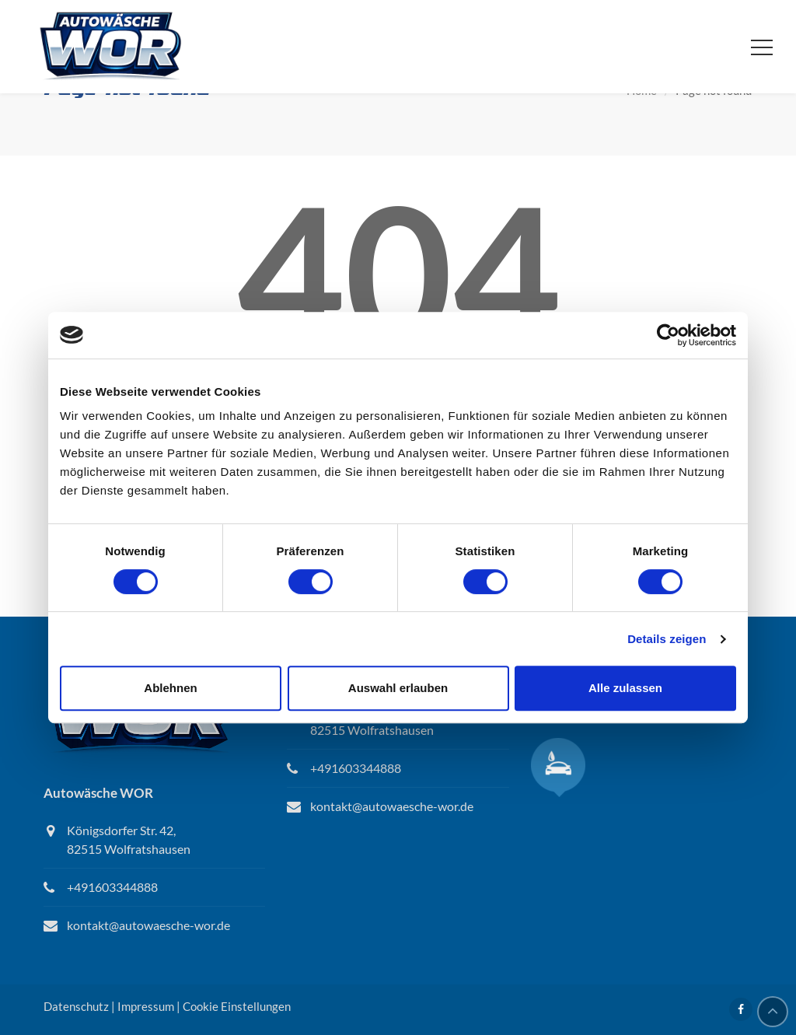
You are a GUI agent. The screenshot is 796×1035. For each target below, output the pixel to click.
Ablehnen (170, 687)
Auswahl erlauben (398, 687)
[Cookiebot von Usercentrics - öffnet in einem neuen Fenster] (668, 335)
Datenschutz (76, 1006)
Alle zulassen (625, 687)
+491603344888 (112, 886)
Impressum (145, 1006)
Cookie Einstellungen (237, 1006)
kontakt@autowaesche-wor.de (148, 925)
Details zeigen (666, 638)
